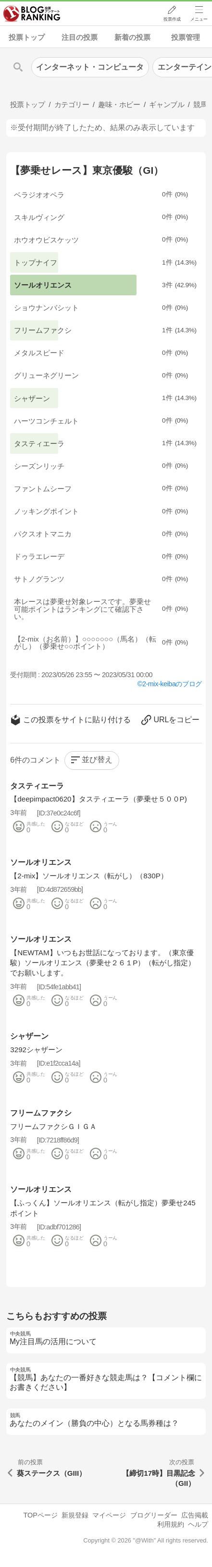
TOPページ (40, 1515)
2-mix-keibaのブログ (172, 684)
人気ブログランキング (32, 14)
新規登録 (75, 1515)
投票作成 (171, 19)
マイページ (109, 1515)
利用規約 (170, 1524)
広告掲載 (194, 1515)
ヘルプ (198, 1524)
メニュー (199, 19)
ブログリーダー (153, 1515)
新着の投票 (132, 37)
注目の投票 (80, 37)
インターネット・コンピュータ (90, 67)
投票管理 (185, 37)
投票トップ (27, 37)
